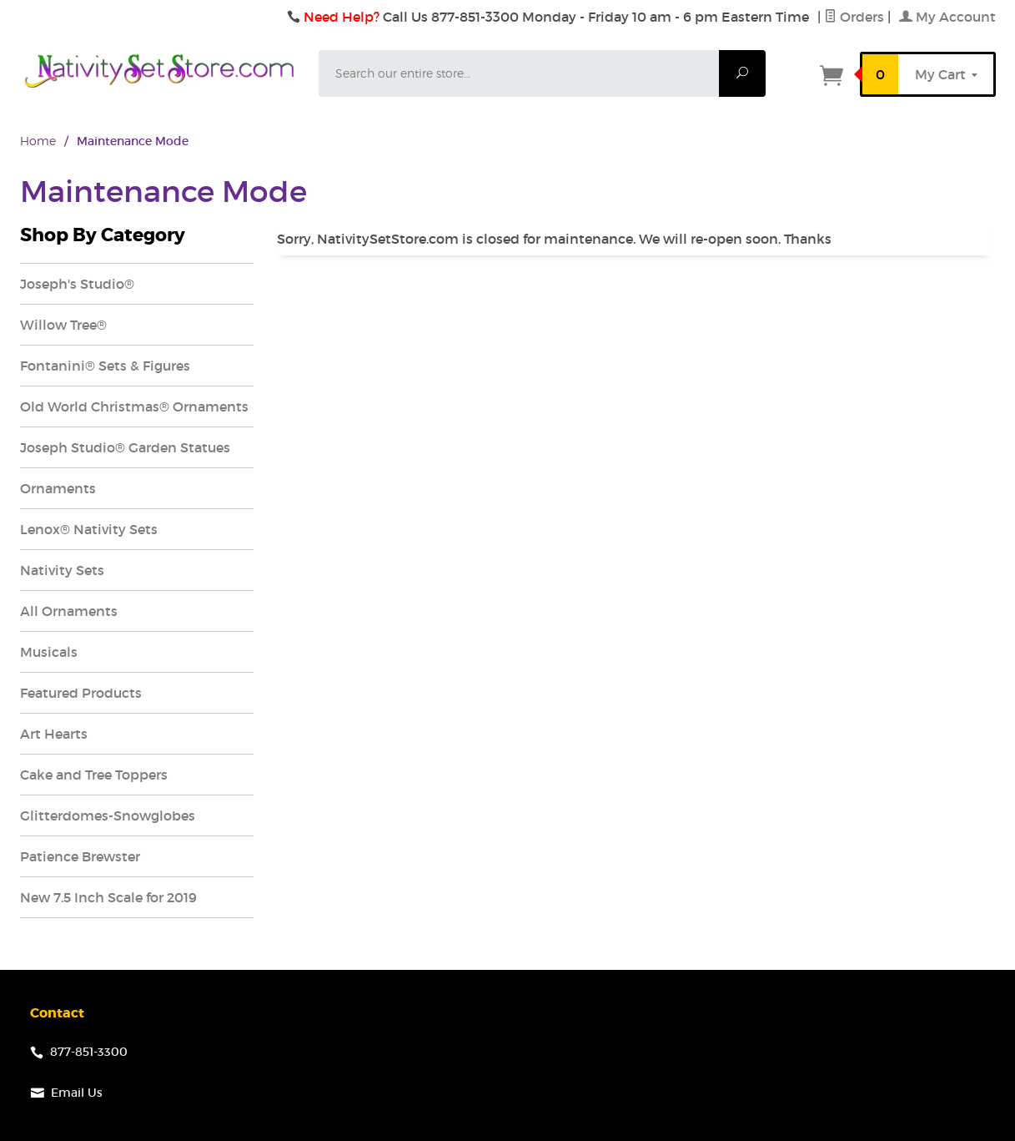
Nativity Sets (62, 570)
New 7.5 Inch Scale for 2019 (108, 897)
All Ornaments (69, 611)
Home (38, 141)
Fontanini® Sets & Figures (105, 365)
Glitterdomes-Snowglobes (107, 815)
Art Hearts (54, 733)
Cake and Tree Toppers (94, 774)
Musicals (49, 652)
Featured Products (81, 692)
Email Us (77, 1092)
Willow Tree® (63, 324)
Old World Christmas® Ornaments (134, 406)
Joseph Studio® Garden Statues (125, 447)
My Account (947, 16)
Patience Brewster (80, 856)
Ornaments (58, 488)
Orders (854, 16)
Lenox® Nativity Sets (89, 529)
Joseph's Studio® (77, 283)
